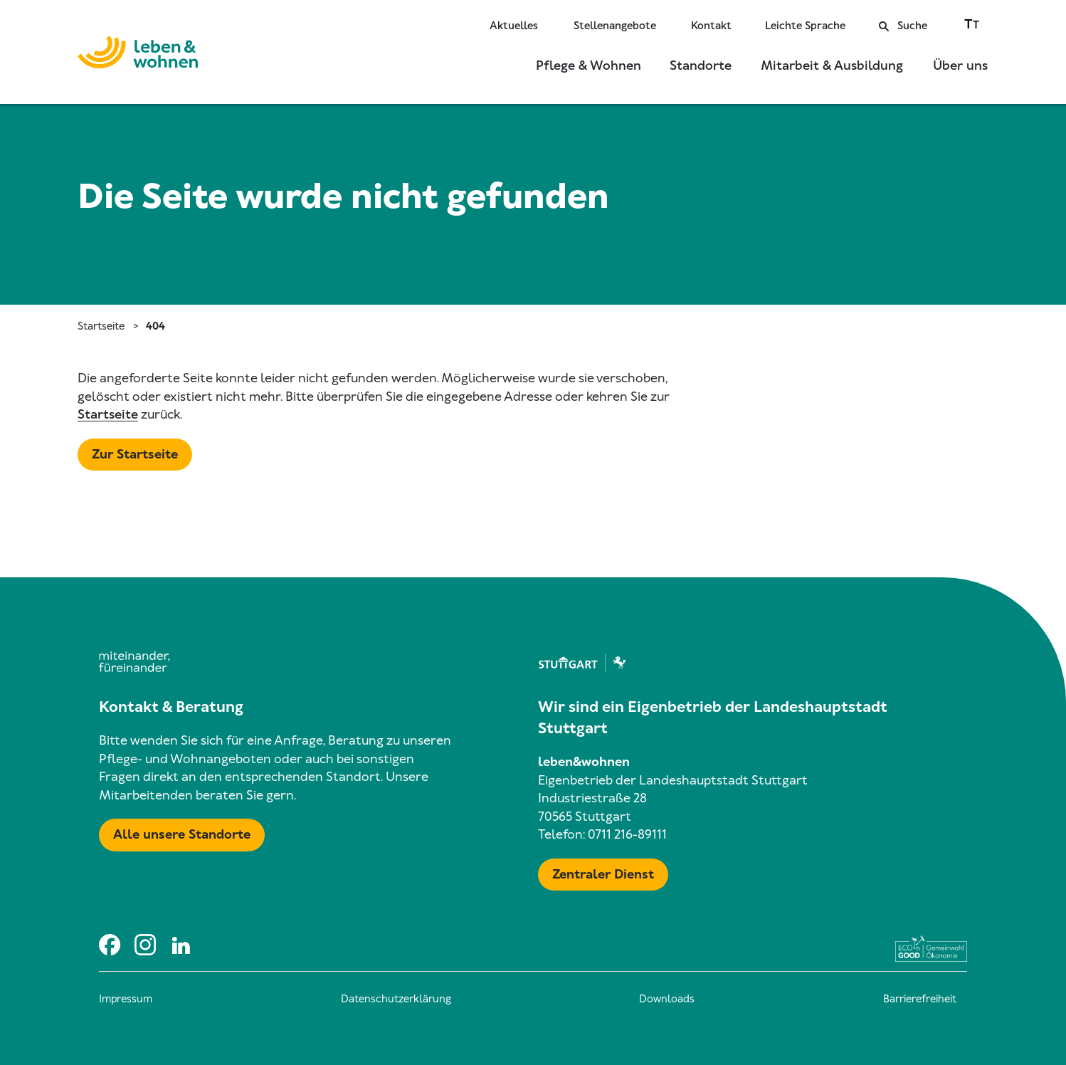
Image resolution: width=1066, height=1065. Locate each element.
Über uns (960, 65)
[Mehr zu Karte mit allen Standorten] (182, 835)
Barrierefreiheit (919, 999)
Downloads (667, 999)
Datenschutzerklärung (396, 999)
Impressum (125, 999)
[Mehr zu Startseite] (135, 455)
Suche (903, 26)
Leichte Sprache (805, 26)
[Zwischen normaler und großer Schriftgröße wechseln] (971, 23)
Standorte (701, 65)
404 (155, 326)
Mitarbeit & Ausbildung (832, 65)
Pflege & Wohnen (588, 65)
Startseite (101, 326)
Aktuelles (514, 26)
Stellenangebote (615, 26)
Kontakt (711, 26)
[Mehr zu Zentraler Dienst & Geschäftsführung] (603, 875)
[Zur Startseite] (138, 55)
